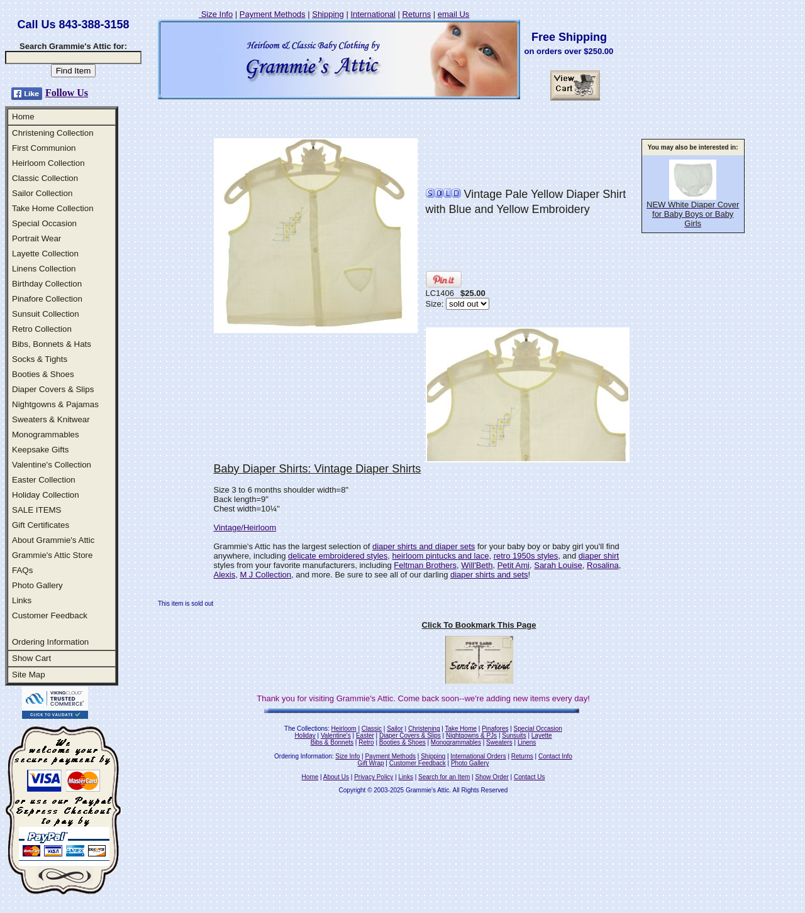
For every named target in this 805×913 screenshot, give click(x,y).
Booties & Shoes (43, 374)
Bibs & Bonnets (332, 742)
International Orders (478, 756)
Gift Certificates (40, 525)
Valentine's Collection (51, 464)
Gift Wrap (371, 763)
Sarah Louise (558, 565)
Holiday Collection (45, 495)
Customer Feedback (49, 615)
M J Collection (265, 574)
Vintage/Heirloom (245, 527)
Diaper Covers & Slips (53, 389)
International (373, 14)
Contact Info (555, 756)
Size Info (216, 14)
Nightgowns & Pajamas (55, 404)
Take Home (461, 728)
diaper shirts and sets (489, 574)
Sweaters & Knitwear (51, 419)
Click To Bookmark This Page (479, 625)
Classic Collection (45, 178)
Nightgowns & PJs (471, 735)
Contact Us (529, 777)
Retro (366, 742)
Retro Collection (42, 329)
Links (21, 600)
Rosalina (603, 565)
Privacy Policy (373, 777)
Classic (372, 728)
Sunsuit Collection (45, 314)
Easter (365, 735)
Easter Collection (43, 479)
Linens (527, 742)
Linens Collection (44, 268)
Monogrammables (45, 434)
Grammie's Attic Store (52, 555)
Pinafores (495, 728)
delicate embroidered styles (337, 555)
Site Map (28, 674)
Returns (416, 14)
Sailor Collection (42, 193)
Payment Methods (273, 14)
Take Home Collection (53, 208)
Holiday (304, 735)
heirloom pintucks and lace (440, 555)
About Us (336, 777)
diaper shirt (599, 555)
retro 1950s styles (526, 555)
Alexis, (226, 574)
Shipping (328, 14)
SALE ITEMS (37, 510)
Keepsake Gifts (40, 449)
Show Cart (31, 658)
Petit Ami (513, 565)
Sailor (395, 728)
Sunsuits (514, 735)
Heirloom (344, 728)
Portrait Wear (36, 238)
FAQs (22, 570)
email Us (454, 14)
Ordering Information (50, 642)
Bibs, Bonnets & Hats (51, 344)
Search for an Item (444, 777)
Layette (541, 735)
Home (23, 116)
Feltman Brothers (425, 565)
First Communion (43, 148)
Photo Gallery (37, 585)
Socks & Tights (39, 359)
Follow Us (66, 92)
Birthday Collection (47, 283)
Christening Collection (53, 133)
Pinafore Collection (47, 298)
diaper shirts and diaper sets (423, 546)
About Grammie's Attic (53, 540)
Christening (424, 728)
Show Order (491, 777)
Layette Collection (45, 253)
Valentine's (336, 735)
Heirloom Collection (48, 163)
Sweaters (499, 742)
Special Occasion (44, 223)
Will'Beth (476, 565)
